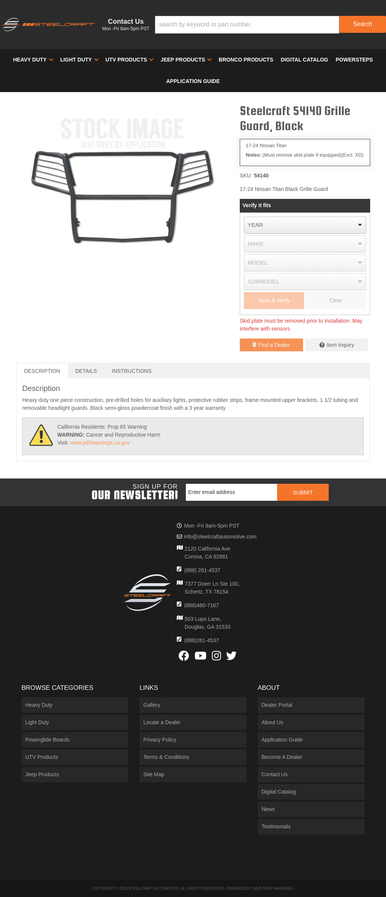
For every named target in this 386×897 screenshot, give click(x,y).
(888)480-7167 (201, 605)
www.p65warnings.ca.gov (100, 443)
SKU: (246, 175)
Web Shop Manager (273, 888)
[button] (270, 25)
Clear (335, 300)
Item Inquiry (340, 345)
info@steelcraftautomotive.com (220, 536)
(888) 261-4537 (202, 570)
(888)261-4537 (201, 640)
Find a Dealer (271, 345)
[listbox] (305, 225)
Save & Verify (274, 300)
